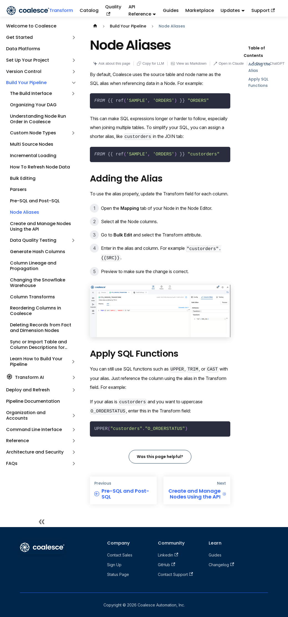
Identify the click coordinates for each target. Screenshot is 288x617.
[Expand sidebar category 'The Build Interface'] (73, 93)
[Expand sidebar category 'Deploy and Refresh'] (74, 390)
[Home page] (95, 26)
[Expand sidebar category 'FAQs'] (74, 463)
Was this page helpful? (160, 456)
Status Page (118, 574)
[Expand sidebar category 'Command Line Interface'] (74, 429)
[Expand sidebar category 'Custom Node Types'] (73, 133)
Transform (61, 10)
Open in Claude (228, 63)
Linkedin (168, 555)
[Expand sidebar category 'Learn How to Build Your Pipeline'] (73, 361)
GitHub (166, 564)
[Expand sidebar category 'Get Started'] (74, 37)
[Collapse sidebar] (41, 521)
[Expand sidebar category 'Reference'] (74, 440)
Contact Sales (119, 555)
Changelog (221, 564)
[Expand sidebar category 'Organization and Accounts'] (74, 415)
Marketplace (199, 10)
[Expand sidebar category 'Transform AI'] (74, 377)
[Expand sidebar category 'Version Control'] (74, 71)
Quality (113, 10)
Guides (171, 10)
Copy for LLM (150, 63)
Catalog (89, 10)
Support (263, 10)
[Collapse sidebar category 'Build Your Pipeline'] (74, 82)
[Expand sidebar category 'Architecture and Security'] (74, 452)
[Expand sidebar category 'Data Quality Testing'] (73, 240)
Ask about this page (111, 63)
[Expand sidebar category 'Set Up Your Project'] (74, 60)
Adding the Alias (259, 67)
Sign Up (114, 564)
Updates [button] (230, 10)
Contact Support (175, 574)
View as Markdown (188, 63)
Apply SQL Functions (258, 82)
